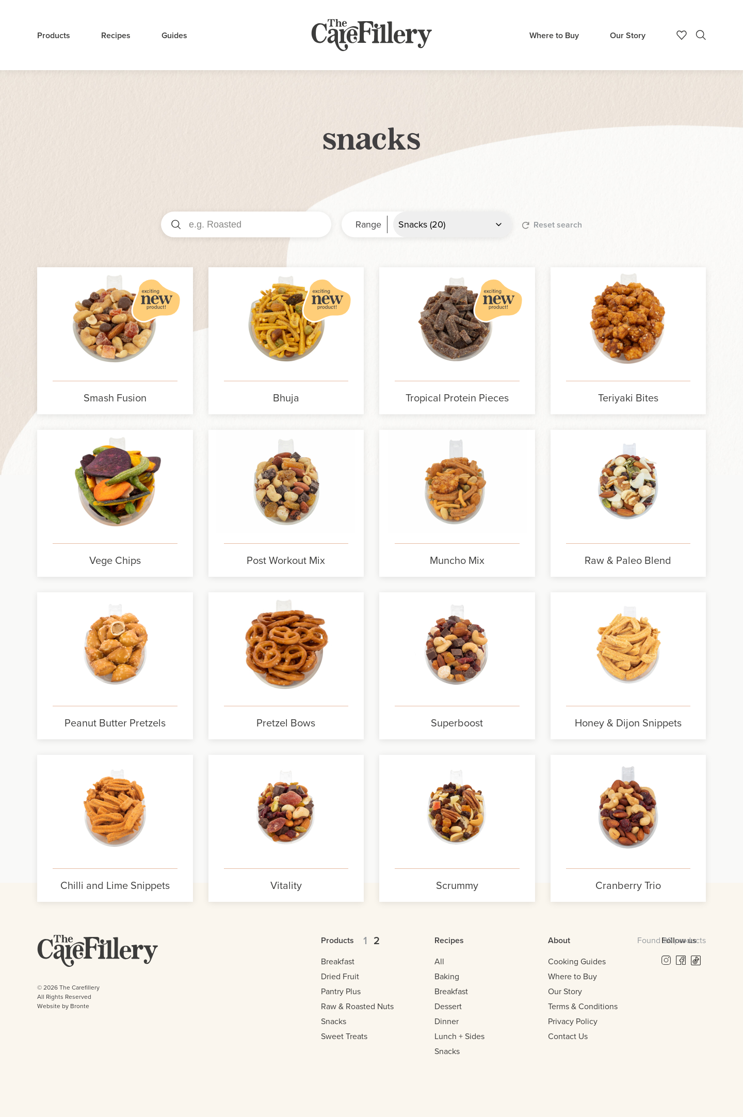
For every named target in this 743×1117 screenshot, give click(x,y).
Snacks (333, 1021)
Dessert (448, 1006)
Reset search (552, 225)
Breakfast (337, 961)
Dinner (446, 1021)
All (439, 961)
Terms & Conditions (583, 1006)
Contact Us (568, 1036)
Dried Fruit (340, 976)
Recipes (116, 35)
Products (53, 35)
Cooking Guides (577, 961)
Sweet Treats (344, 1036)
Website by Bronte (63, 1006)
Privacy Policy (572, 1021)
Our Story (627, 35)
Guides (174, 35)
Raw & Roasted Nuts (357, 1006)
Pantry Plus (341, 991)
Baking (446, 976)
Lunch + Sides (459, 1036)
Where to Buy (554, 35)
